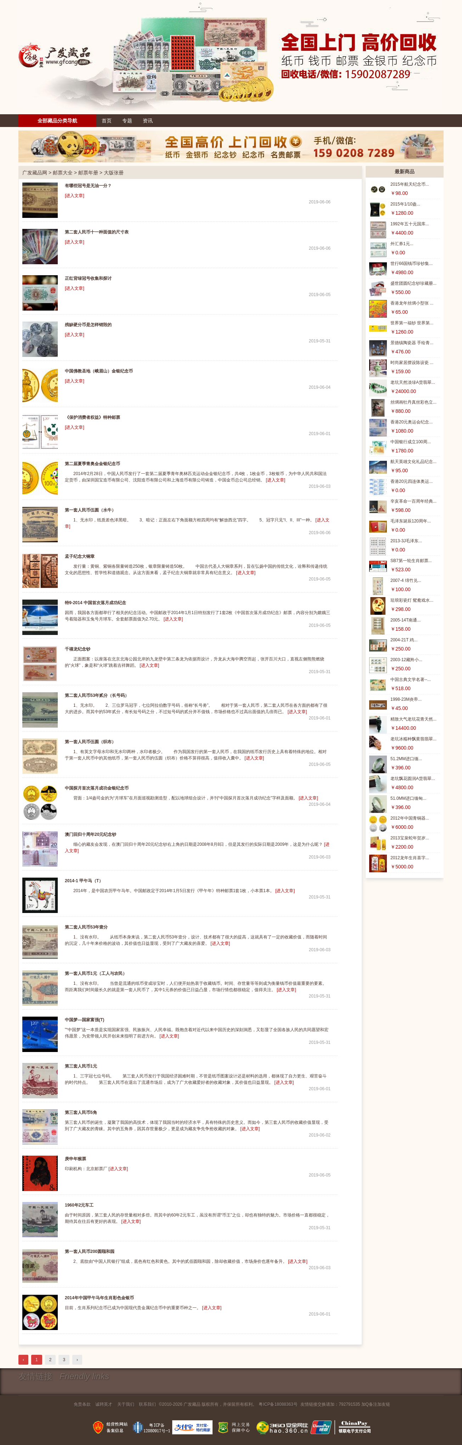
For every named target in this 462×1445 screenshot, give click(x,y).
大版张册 (114, 172)
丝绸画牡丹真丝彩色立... (413, 402)
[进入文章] (74, 195)
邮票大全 (63, 172)
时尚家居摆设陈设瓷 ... (411, 362)
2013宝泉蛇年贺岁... (409, 838)
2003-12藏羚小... (406, 659)
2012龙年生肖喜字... (409, 857)
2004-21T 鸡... (404, 639)
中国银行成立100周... (410, 441)
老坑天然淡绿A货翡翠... (412, 382)
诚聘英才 (103, 1404)
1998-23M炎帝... (406, 699)
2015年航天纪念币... (409, 184)
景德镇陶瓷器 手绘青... (411, 342)
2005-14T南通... (405, 620)
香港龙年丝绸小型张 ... (411, 303)
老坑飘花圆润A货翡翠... (412, 778)
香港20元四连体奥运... (411, 481)
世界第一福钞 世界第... (411, 322)
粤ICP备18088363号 (278, 1404)
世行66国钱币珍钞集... (411, 263)
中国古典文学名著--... (410, 679)
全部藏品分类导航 (57, 120)
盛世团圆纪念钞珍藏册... (413, 283)
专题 (127, 120)
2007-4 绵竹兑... (405, 580)
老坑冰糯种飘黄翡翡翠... (413, 738)
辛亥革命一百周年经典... (413, 501)
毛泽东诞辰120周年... (410, 521)
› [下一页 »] (77, 1359)
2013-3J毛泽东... (406, 540)
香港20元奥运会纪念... (411, 422)
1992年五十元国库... (409, 223)
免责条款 (82, 1404)
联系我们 (147, 1404)
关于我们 (125, 1404)
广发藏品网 (34, 172)
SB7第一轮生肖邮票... (411, 560)
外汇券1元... (401, 243)
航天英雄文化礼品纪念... (413, 461)
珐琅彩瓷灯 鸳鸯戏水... (411, 600)
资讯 (148, 120)
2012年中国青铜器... (409, 818)
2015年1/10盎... (405, 204)
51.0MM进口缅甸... (408, 798)
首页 (107, 120)
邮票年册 (88, 172)
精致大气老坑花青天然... (413, 719)
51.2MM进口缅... (406, 758)
